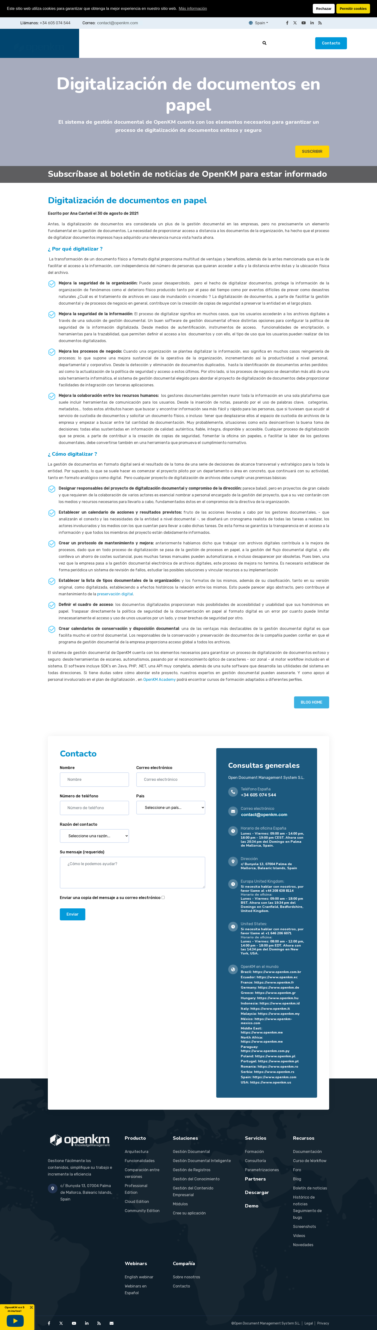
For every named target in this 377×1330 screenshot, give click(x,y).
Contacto (331, 43)
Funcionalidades (140, 1160)
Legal (309, 1323)
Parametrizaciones (262, 1170)
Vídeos (299, 1235)
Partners (211, 43)
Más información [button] (193, 8)
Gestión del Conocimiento (196, 1179)
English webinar (139, 1277)
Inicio (94, 43)
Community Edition (142, 1210)
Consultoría (255, 1160)
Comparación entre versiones (142, 1173)
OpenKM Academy (159, 679)
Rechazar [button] (324, 9)
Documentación (307, 1151)
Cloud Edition (137, 1201)
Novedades (303, 1245)
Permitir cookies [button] (353, 9)
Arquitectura (136, 1151)
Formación (254, 1151)
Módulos (180, 1204)
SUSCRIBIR (312, 151)
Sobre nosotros (186, 1277)
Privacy (323, 1323)
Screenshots (304, 1226)
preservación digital (115, 594)
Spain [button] (257, 23)
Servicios (182, 43)
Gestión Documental (191, 1151)
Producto (120, 43)
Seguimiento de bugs (307, 1214)
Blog (297, 1179)
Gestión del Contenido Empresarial (193, 1191)
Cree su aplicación (189, 1213)
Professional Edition (136, 1189)
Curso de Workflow (310, 1160)
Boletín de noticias (310, 1188)
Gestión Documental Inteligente (202, 1160)
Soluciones (151, 43)
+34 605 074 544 (55, 23)
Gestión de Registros (191, 1170)
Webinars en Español (136, 1289)
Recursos (241, 43)
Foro (297, 1170)
